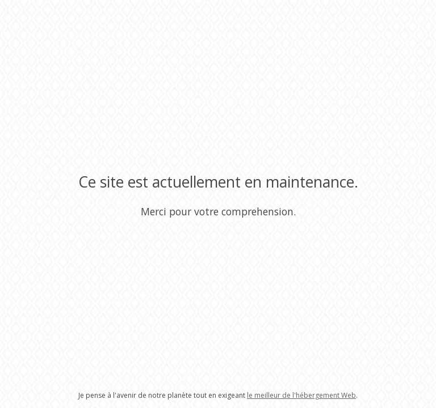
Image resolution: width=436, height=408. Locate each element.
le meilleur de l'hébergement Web (301, 395)
